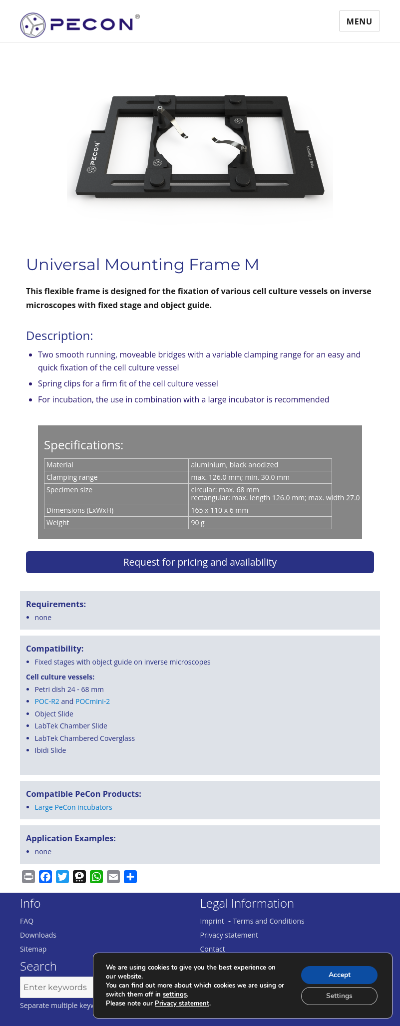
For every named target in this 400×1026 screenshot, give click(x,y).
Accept (340, 975)
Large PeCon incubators (73, 807)
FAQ (26, 921)
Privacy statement (229, 935)
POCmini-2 (92, 701)
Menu (360, 21)
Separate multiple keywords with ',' (76, 1005)
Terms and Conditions (268, 921)
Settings (339, 996)
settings (175, 994)
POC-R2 (47, 701)
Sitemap (33, 949)
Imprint (212, 921)
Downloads (38, 935)
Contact (212, 949)
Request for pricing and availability (200, 562)
